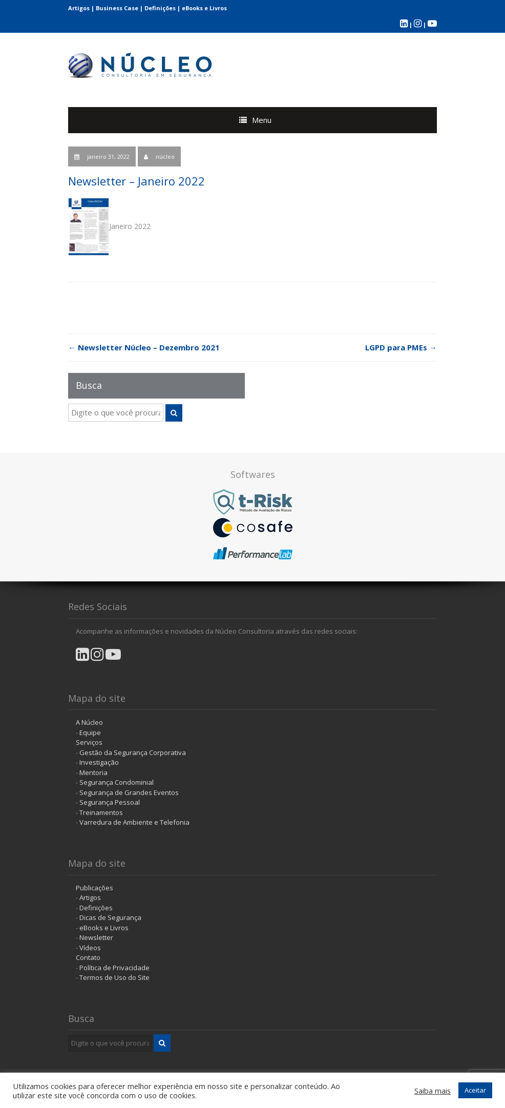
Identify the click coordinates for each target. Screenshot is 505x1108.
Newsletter (96, 937)
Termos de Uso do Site (114, 977)
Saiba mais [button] (432, 1090)
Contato (88, 957)
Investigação (99, 762)
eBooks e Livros (204, 8)
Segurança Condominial (116, 782)
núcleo (165, 156)
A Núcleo (89, 722)
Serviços (89, 742)
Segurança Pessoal (109, 802)
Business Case (117, 8)
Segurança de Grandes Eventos (129, 792)
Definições (160, 8)
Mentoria (93, 772)
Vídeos (90, 947)
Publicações (94, 887)
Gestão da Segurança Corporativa (132, 752)
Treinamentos (101, 812)
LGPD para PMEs (401, 347)
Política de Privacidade (114, 967)
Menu (261, 120)
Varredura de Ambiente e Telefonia (134, 822)
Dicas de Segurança (110, 917)
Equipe (90, 732)
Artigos (79, 8)
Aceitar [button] (475, 1090)
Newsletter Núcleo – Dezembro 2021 (144, 347)
